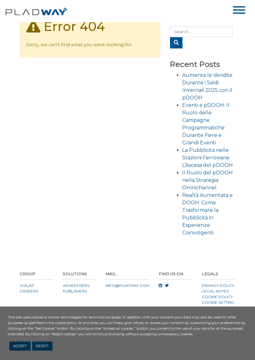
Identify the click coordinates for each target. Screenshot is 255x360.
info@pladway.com (127, 285)
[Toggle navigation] (239, 11)
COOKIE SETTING (218, 302)
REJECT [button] (42, 346)
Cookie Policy (217, 296)
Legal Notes (215, 291)
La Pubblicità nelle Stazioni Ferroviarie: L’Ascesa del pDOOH (207, 157)
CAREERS (29, 291)
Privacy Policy (218, 285)
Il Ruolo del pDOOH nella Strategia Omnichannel (207, 180)
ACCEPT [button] (20, 346)
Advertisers (76, 285)
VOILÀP (27, 285)
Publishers (75, 291)
